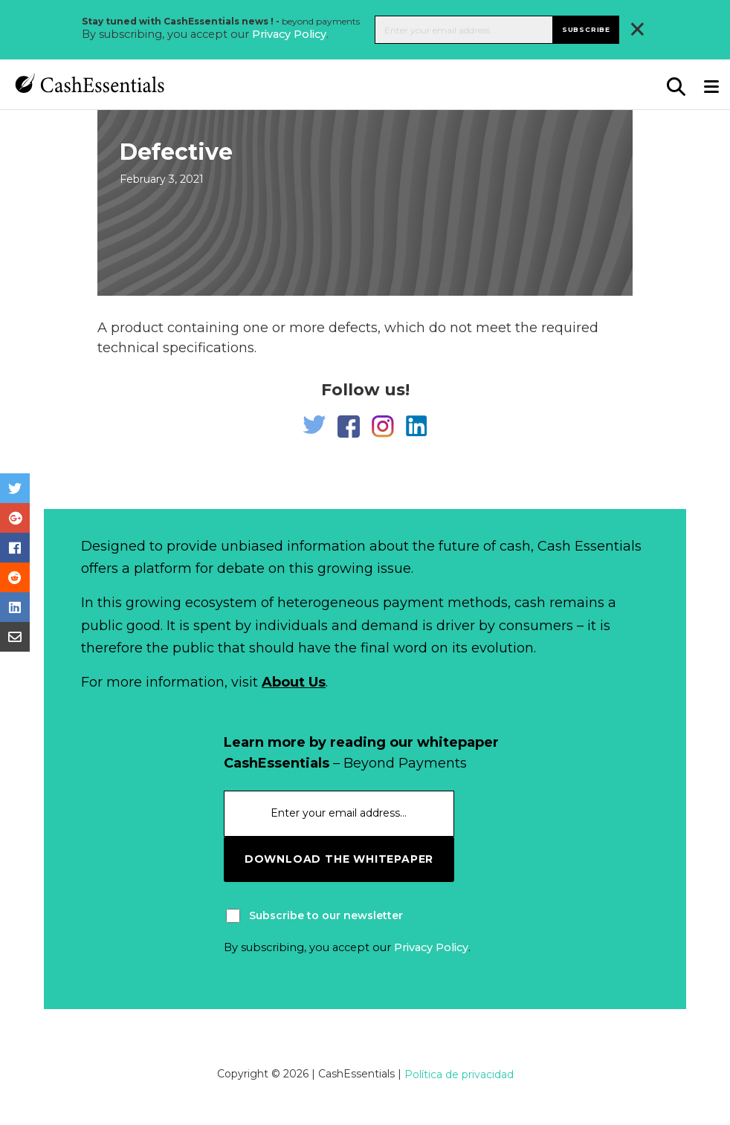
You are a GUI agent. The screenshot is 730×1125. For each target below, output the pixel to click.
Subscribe (586, 29)
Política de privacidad (459, 1074)
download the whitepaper (339, 859)
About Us (294, 682)
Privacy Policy (289, 34)
